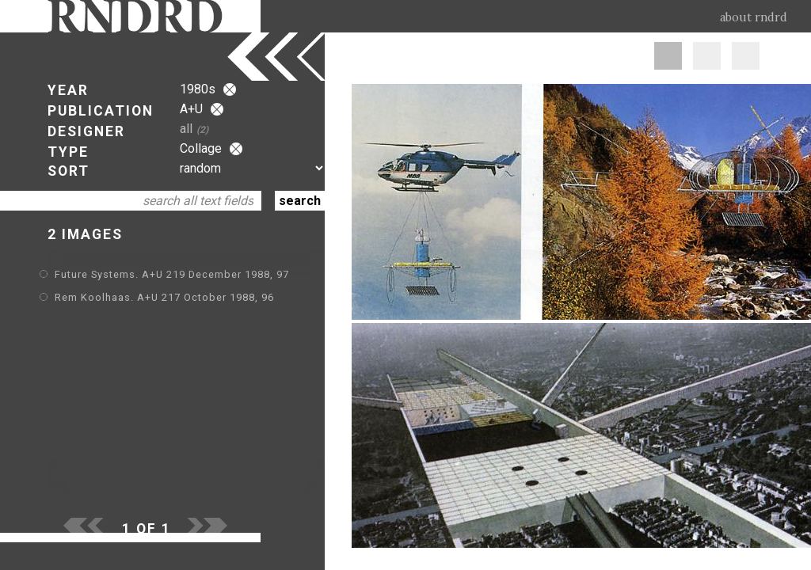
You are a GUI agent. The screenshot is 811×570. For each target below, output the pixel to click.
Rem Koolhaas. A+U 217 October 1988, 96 (164, 297)
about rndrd (753, 17)
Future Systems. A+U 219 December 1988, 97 (172, 274)
